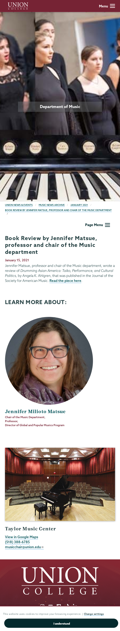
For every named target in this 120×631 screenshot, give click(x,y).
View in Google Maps (21, 537)
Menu (107, 6)
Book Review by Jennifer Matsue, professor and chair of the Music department (58, 210)
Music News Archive (52, 204)
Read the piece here (65, 280)
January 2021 (79, 204)
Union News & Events (19, 204)
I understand (61, 623)
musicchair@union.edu (24, 547)
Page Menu (97, 225)
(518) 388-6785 (17, 542)
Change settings (94, 613)
